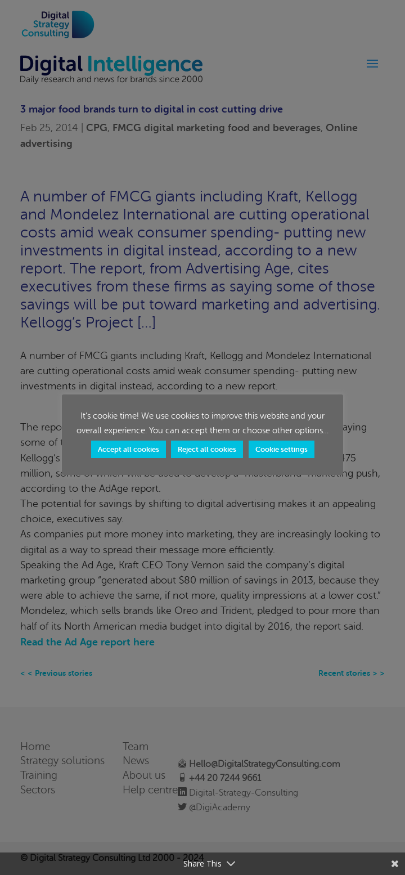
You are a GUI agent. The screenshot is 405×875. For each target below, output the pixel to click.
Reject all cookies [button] (207, 449)
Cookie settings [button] (281, 449)
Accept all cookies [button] (128, 449)
